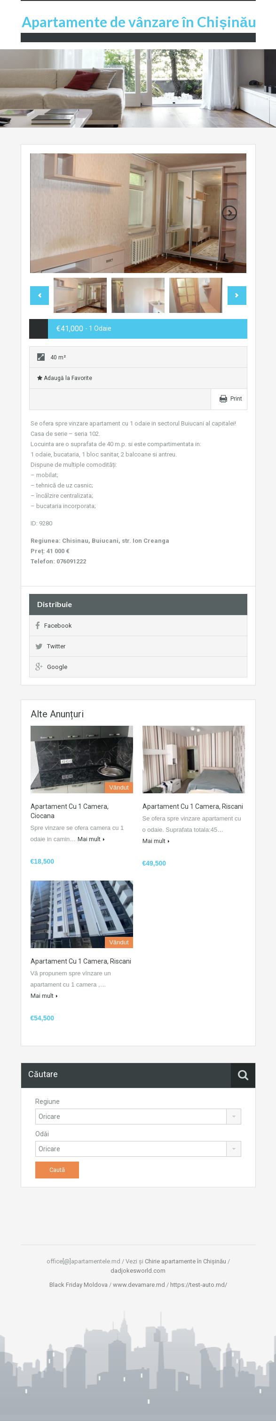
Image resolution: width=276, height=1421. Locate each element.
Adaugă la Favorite (64, 378)
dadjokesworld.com (138, 1270)
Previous (39, 295)
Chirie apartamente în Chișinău (185, 1261)
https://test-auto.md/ (198, 1284)
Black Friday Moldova (78, 1284)
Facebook (53, 625)
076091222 (71, 561)
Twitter (50, 646)
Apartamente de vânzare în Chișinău (139, 21)
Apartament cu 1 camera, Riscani (192, 806)
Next (229, 212)
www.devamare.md (139, 1284)
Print (236, 398)
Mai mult (91, 839)
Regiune (47, 1101)
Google (51, 666)
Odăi (42, 1134)
